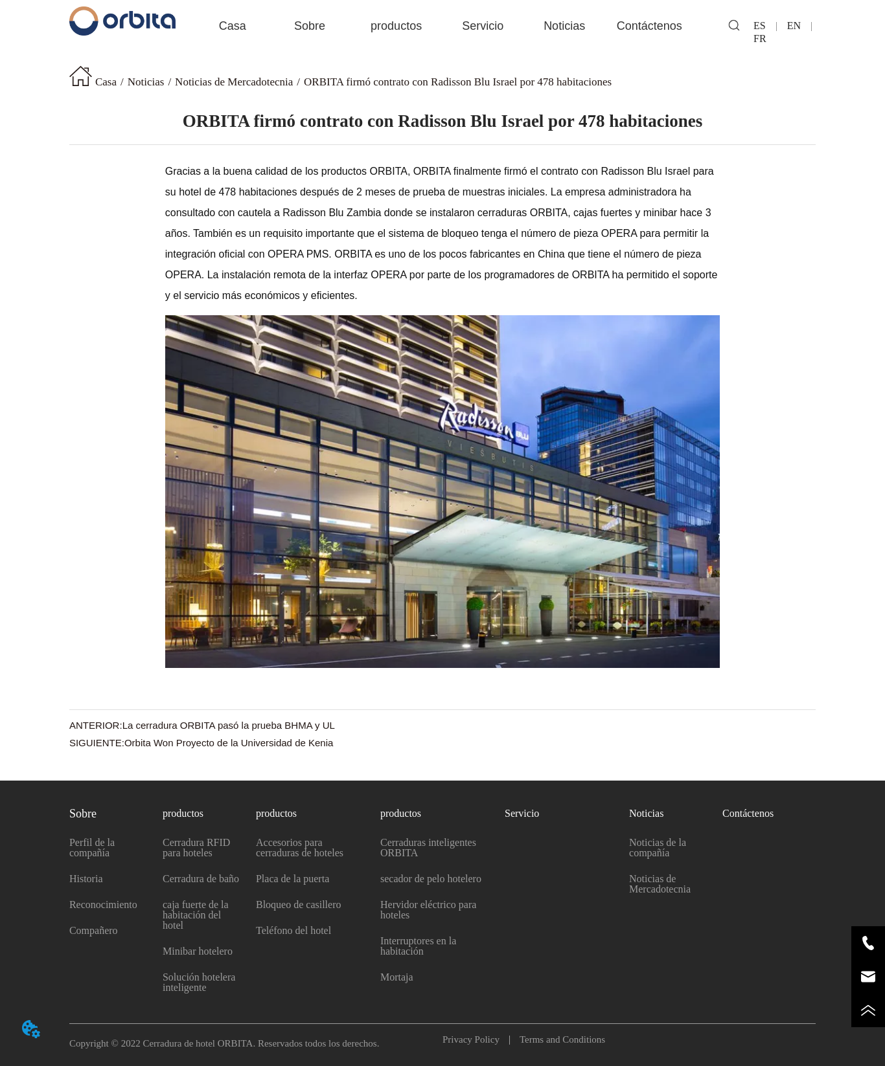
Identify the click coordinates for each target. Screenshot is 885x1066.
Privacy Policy (475, 1039)
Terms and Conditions (557, 1039)
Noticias (146, 82)
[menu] (442, 26)
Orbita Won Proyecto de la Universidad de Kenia (228, 742)
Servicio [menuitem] (482, 25)
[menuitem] (310, 26)
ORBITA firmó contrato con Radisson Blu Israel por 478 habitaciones (458, 82)
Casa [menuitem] (232, 25)
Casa (106, 82)
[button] (309, 26)
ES (764, 25)
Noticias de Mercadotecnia (234, 82)
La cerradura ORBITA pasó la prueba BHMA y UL (228, 725)
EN (794, 25)
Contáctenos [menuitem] (649, 25)
